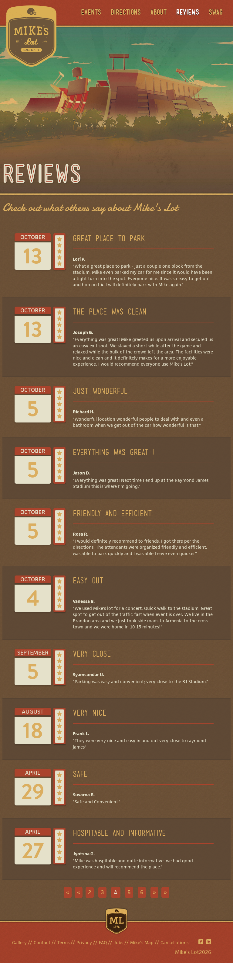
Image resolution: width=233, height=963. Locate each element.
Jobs (118, 942)
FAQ (103, 942)
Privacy (84, 942)
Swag (216, 12)
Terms (63, 942)
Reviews (187, 12)
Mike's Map (142, 942)
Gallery (19, 942)
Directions (126, 12)
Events (91, 12)
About (158, 12)
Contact (42, 942)
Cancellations (174, 942)
